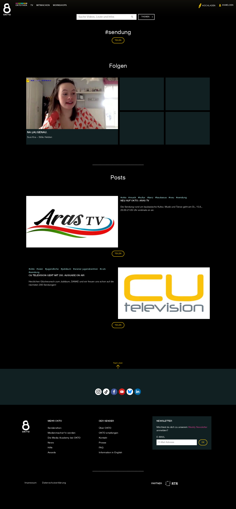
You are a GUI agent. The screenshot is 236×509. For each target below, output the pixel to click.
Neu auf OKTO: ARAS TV (134, 200)
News (51, 443)
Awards (52, 452)
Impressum (31, 483)
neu (172, 197)
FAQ (101, 448)
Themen (147, 17)
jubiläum (66, 269)
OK (203, 442)
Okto (124, 197)
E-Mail (161, 437)
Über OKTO (105, 428)
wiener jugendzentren (86, 269)
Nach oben (118, 365)
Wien (40, 269)
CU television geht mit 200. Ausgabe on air (57, 275)
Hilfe (50, 448)
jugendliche (52, 269)
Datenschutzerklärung (54, 483)
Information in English (110, 452)
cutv (103, 269)
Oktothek (21, 5)
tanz (151, 197)
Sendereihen (54, 428)
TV (31, 5)
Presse (102, 443)
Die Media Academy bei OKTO (64, 438)
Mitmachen (43, 5)
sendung (182, 197)
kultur (142, 197)
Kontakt (103, 438)
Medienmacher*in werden (62, 433)
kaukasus (162, 197)
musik (133, 197)
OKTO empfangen (108, 433)
